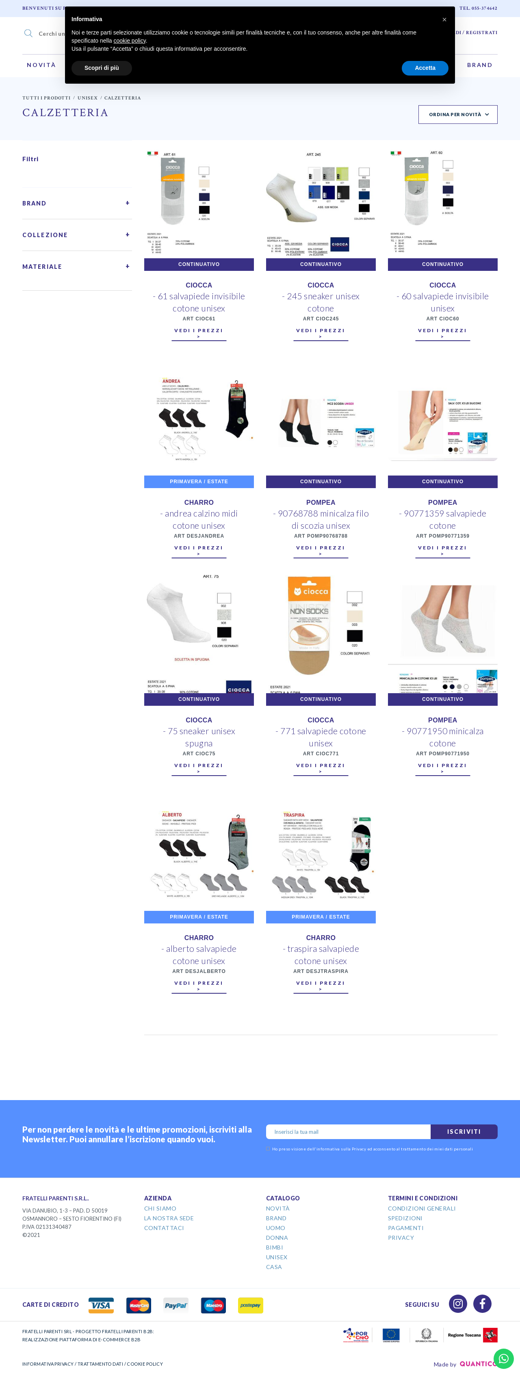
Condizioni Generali (422, 1208)
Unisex (88, 98)
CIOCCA (199, 285)
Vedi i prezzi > (198, 333)
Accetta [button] (425, 68)
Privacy (401, 1237)
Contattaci (164, 1227)
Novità (41, 64)
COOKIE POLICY (145, 1363)
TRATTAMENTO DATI (100, 1363)
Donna (277, 1237)
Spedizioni (405, 1218)
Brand (480, 64)
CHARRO (199, 502)
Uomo (276, 1227)
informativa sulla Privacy (341, 1148)
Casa (274, 1266)
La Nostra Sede (169, 1218)
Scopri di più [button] (101, 68)
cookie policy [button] (130, 40)
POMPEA (321, 502)
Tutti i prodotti (46, 98)
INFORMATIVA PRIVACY (48, 1363)
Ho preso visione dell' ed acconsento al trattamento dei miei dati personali (369, 1148)
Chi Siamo (160, 1208)
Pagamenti (406, 1227)
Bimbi (274, 1247)
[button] (444, 19)
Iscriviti (464, 1131)
